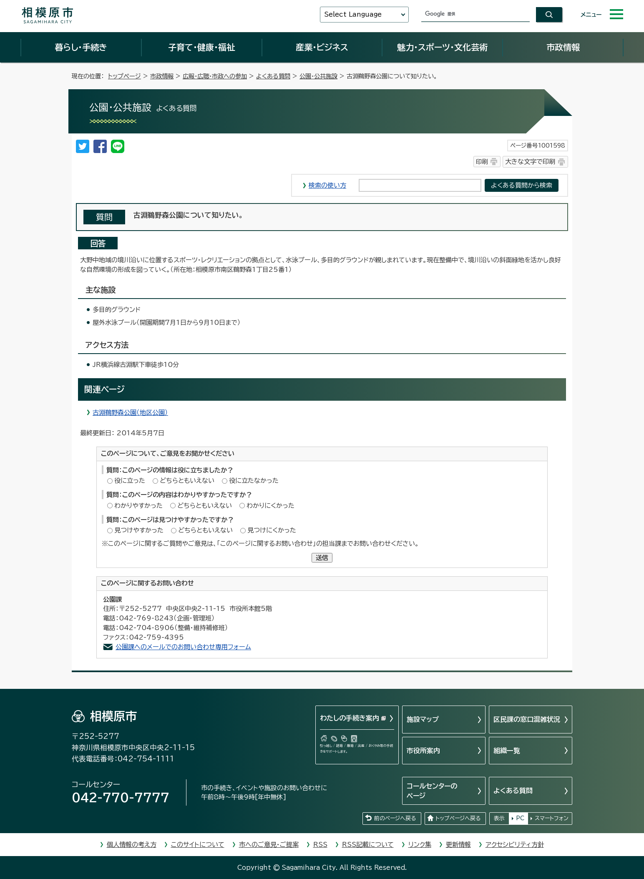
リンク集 (419, 844)
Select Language (353, 14)
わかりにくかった (270, 505)
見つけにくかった (271, 530)
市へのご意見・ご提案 (269, 844)
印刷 (482, 161)
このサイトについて (197, 844)
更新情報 (458, 844)
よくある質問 (273, 76)
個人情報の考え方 (131, 844)
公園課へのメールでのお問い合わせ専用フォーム (183, 647)
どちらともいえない (187, 480)
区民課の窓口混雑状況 (526, 719)
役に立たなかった (254, 480)
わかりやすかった (138, 505)
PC (520, 818)
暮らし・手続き (81, 47)
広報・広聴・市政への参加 (215, 76)
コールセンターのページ (432, 791)
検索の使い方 (327, 185)
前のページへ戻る (395, 818)
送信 (322, 558)
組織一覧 (506, 750)
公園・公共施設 (318, 76)
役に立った (129, 480)
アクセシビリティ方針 (515, 844)
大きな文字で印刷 (530, 161)
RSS (320, 844)
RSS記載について (368, 844)
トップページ (124, 76)
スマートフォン (552, 818)
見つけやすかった (139, 530)
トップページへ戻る (457, 818)
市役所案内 (423, 750)
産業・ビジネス (322, 47)
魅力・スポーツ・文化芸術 (442, 47)
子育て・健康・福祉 (201, 47)
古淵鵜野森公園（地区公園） (130, 412)
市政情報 (563, 47)
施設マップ (423, 719)
